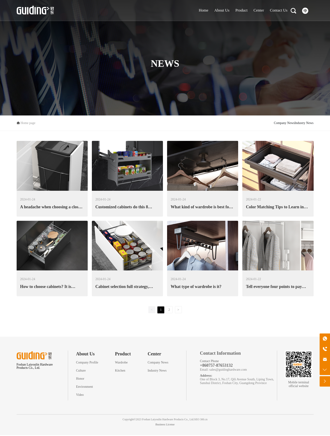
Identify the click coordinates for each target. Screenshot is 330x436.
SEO (196, 420)
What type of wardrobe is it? (196, 287)
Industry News (293, 123)
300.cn (203, 420)
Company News (253, 123)
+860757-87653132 (216, 366)
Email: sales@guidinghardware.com (223, 370)
